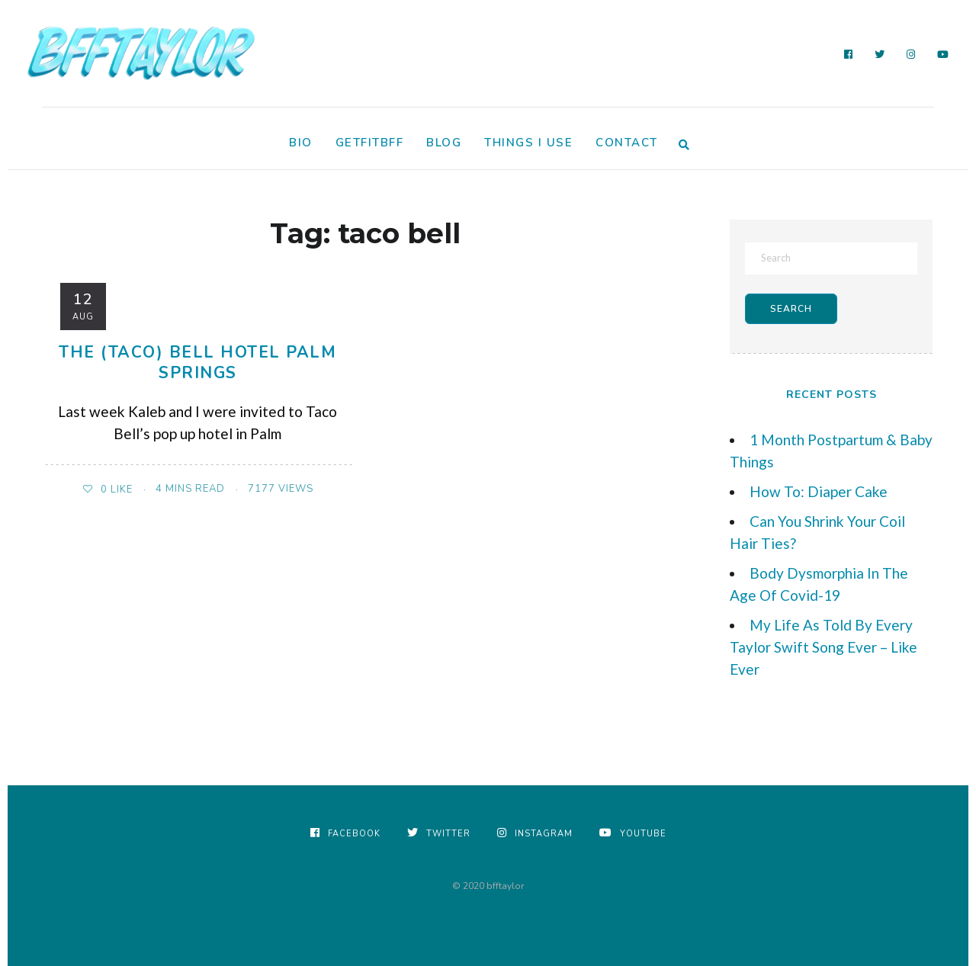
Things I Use (528, 142)
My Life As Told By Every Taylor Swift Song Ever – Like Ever (823, 647)
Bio (301, 142)
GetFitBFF (370, 142)
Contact (627, 142)
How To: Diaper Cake (819, 491)
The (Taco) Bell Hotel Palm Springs (197, 363)
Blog (443, 142)
